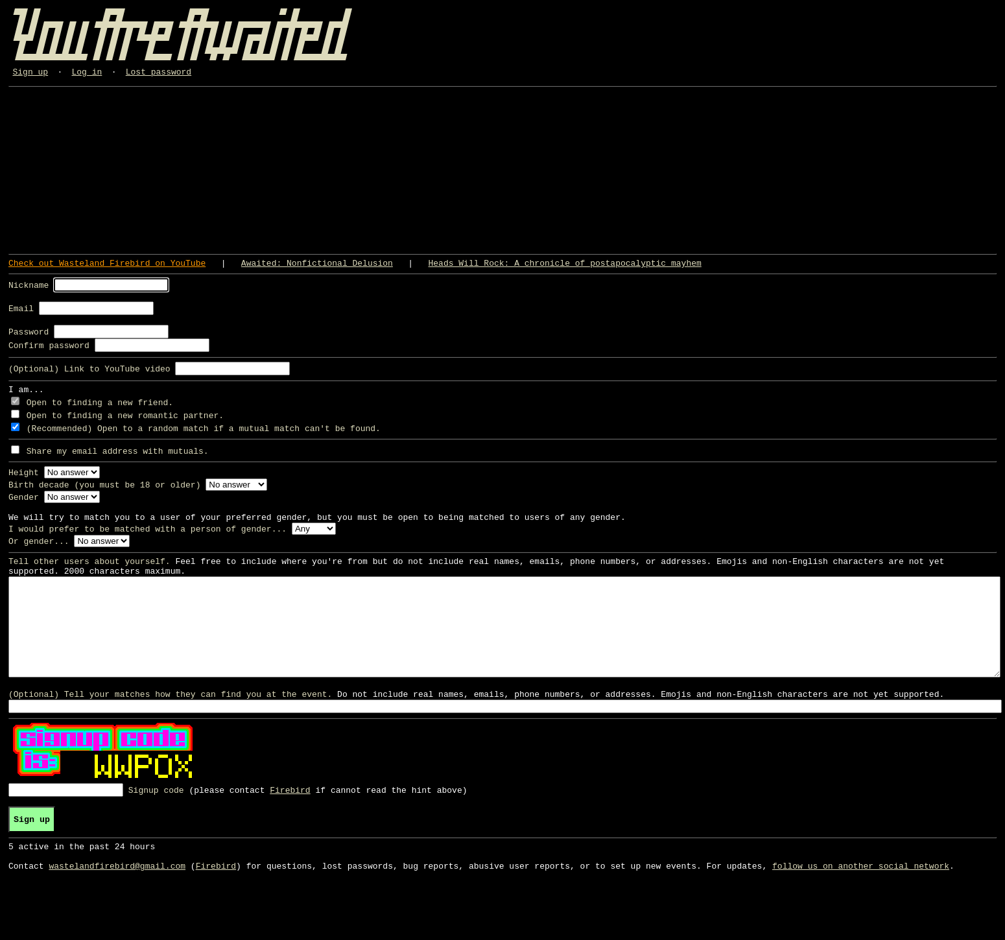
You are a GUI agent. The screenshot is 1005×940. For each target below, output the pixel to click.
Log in (87, 73)
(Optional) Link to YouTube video (89, 376)
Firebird (290, 830)
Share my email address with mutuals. (118, 460)
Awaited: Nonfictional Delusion (317, 266)
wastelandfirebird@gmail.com (117, 914)
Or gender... (38, 554)
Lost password (158, 73)
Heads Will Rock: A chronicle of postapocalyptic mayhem (564, 266)
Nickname (28, 288)
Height (23, 482)
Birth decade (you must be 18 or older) (104, 494)
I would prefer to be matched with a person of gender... (147, 542)
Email (21, 314)
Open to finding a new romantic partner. (125, 424)
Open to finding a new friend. (100, 411)
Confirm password (48, 352)
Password (28, 339)
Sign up (31, 73)
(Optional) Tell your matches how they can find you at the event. (170, 734)
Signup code (156, 830)
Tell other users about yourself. (89, 576)
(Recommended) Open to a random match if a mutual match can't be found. (204, 437)
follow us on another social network (860, 914)
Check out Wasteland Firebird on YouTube (107, 266)
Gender (23, 506)
